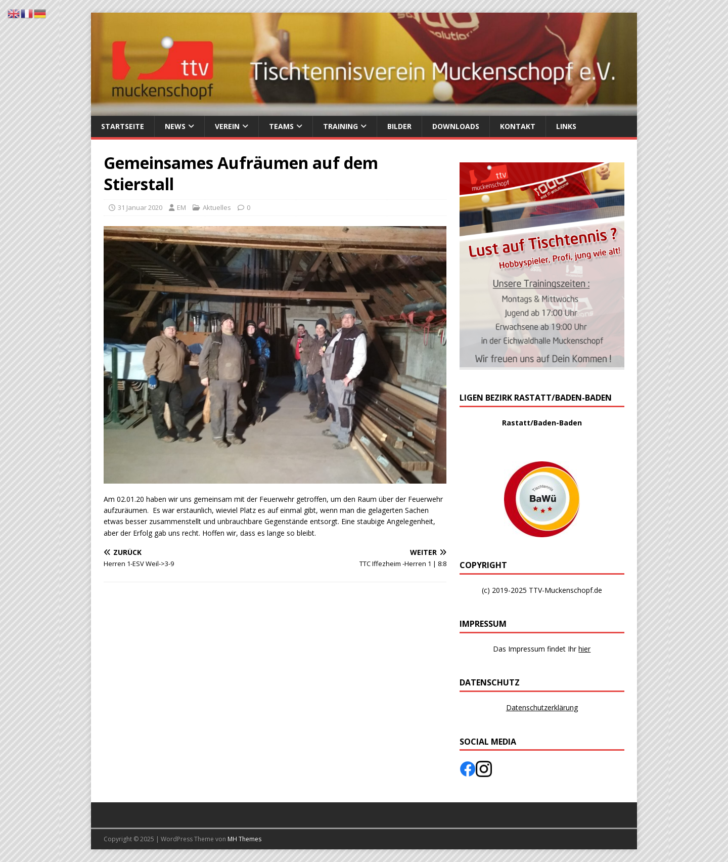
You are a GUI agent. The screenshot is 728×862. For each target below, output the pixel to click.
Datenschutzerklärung (542, 707)
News (175, 126)
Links (566, 126)
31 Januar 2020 (140, 207)
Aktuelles (217, 207)
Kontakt (517, 126)
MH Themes (244, 839)
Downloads (455, 126)
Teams (281, 126)
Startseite (122, 126)
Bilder (399, 126)
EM (181, 207)
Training (340, 126)
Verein (227, 126)
